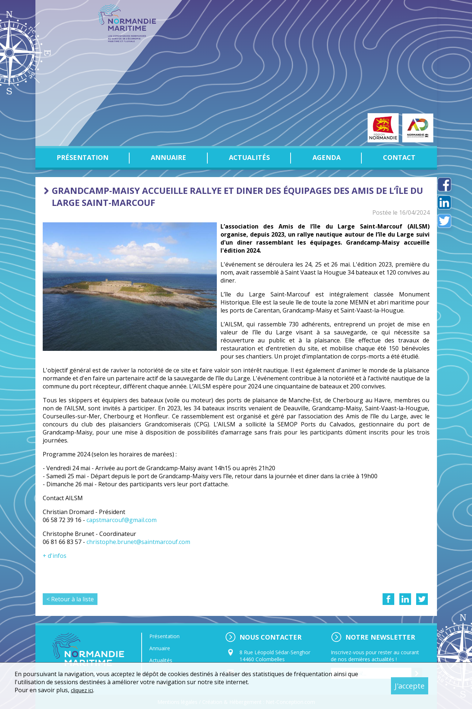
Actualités (249, 157)
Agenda (326, 157)
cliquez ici (83, 690)
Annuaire (168, 157)
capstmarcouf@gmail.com (122, 520)
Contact (399, 157)
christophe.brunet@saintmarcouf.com (138, 542)
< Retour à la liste (70, 599)
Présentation (82, 157)
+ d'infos (54, 556)
